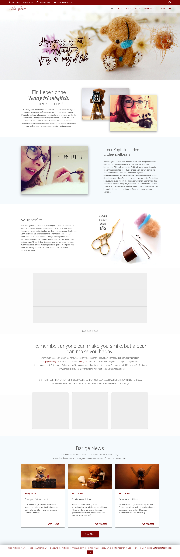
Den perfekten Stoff (37, 500)
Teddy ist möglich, (49, 98)
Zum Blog (89, 535)
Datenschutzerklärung (162, 548)
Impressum (165, 9)
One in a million (128, 500)
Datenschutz (150, 9)
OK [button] (90, 552)
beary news (30, 494)
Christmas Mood (82, 500)
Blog (120, 9)
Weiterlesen (54, 525)
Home (111, 9)
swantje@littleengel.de (64, 2)
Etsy (128, 9)
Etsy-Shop (84, 362)
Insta (137, 9)
